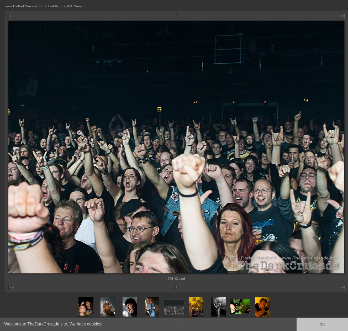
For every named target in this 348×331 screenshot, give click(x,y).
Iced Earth (55, 6)
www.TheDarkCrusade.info (24, 6)
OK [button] (322, 324)
